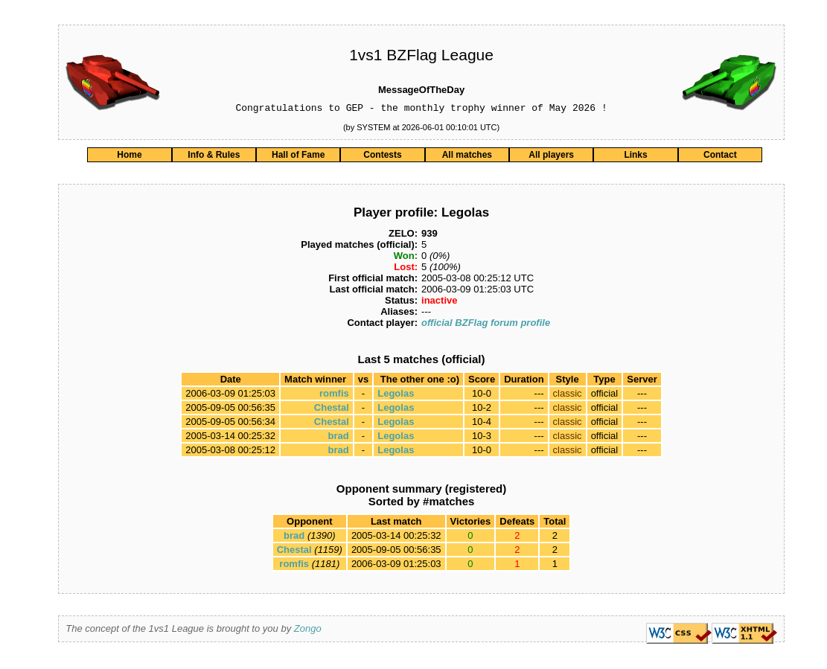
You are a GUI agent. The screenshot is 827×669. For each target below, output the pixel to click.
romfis (334, 395)
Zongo (308, 630)
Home (129, 157)
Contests (382, 157)
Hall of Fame (298, 157)
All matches (467, 157)
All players (551, 157)
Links (635, 157)
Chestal (331, 409)
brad (338, 438)
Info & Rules (214, 157)
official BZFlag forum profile (485, 324)
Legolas (395, 395)
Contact (720, 157)
